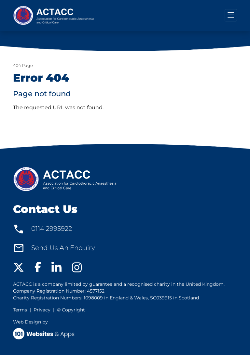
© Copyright (71, 310)
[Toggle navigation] (231, 15)
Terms (20, 310)
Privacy (42, 310)
